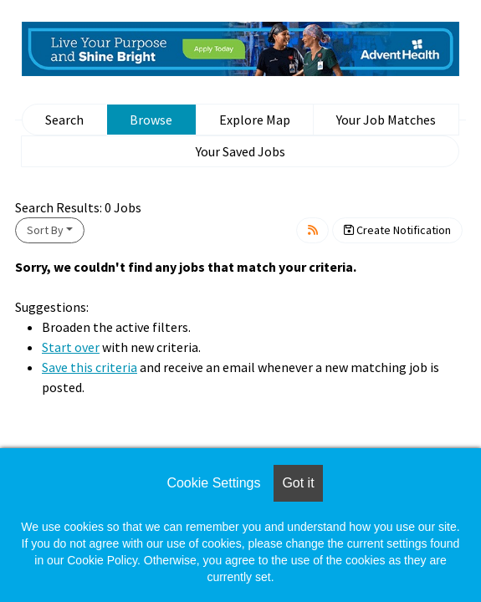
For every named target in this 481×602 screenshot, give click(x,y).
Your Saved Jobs (240, 151)
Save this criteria (89, 367)
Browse (151, 119)
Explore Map (254, 119)
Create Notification (397, 229)
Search (64, 119)
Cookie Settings (213, 483)
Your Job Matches (386, 119)
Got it (298, 483)
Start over (71, 347)
